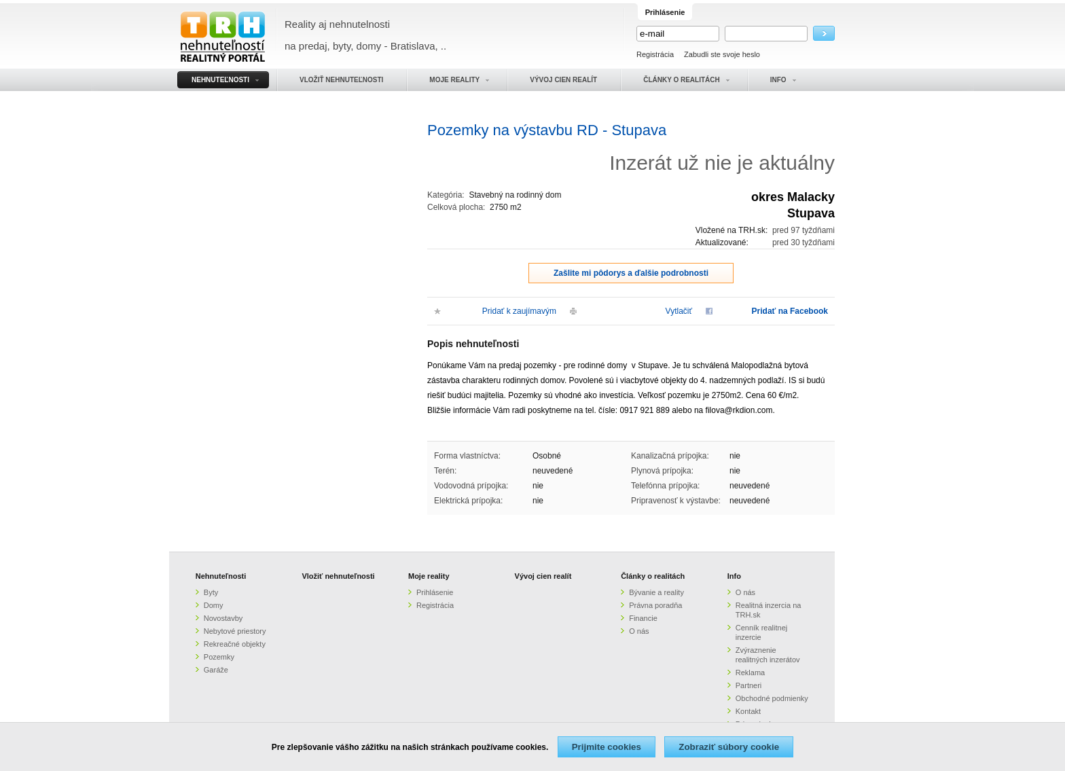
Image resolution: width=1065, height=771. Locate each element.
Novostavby (223, 618)
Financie (643, 618)
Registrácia (655, 54)
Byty (211, 592)
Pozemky (219, 657)
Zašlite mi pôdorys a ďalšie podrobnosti (631, 273)
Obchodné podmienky (772, 698)
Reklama (750, 672)
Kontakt (748, 711)
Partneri (749, 685)
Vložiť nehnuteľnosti (338, 576)
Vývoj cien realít (543, 576)
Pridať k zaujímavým (519, 311)
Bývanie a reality (656, 592)
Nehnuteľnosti (221, 576)
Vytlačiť (679, 311)
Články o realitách (653, 576)
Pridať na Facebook (790, 311)
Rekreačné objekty (235, 644)
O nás (639, 631)
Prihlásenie (434, 592)
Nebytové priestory (235, 631)
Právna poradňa (655, 605)
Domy (213, 605)
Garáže (216, 670)
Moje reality (429, 576)
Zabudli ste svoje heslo (722, 54)
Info (734, 576)
